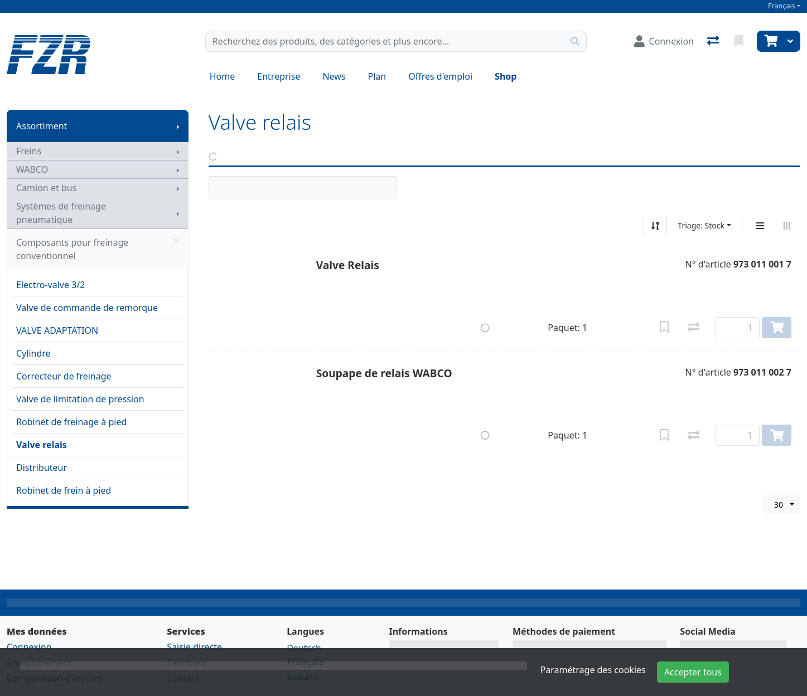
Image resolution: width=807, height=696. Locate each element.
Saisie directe (194, 647)
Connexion (29, 647)
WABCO (32, 169)
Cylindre (33, 353)
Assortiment (41, 126)
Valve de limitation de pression (80, 399)
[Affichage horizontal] (787, 225)
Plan (377, 76)
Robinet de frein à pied (63, 490)
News (333, 76)
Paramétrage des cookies (593, 670)
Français (781, 6)
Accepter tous (693, 672)
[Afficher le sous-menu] (178, 126)
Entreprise (278, 76)
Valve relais (41, 445)
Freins (28, 151)
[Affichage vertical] (760, 225)
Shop (505, 76)
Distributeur (41, 467)
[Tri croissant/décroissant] (655, 225)
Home (222, 76)
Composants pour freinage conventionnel (97, 249)
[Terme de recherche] (384, 41)
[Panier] (769, 41)
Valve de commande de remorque (87, 307)
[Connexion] (663, 41)
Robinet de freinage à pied (71, 422)
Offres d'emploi (440, 76)
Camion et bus (46, 188)
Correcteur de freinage (64, 376)
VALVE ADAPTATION (57, 330)
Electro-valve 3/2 (50, 285)
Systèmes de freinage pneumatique (61, 213)
